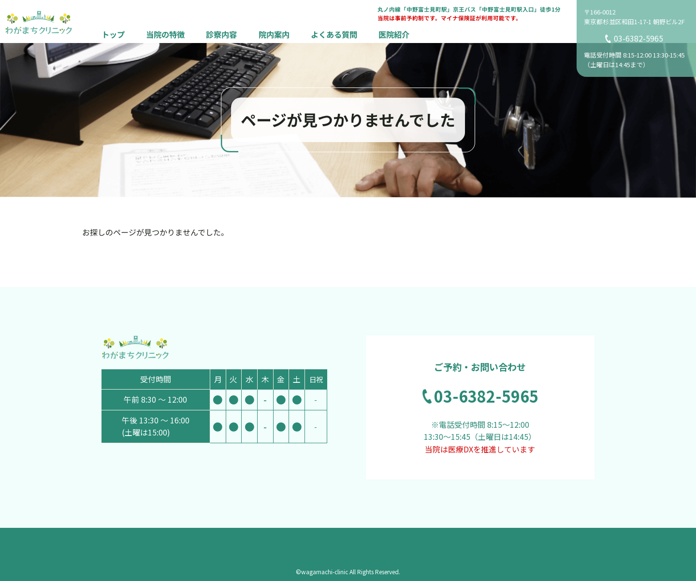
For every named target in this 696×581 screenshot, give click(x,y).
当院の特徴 (165, 34)
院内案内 (274, 34)
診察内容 (221, 34)
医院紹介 (393, 34)
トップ (113, 34)
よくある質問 (334, 34)
